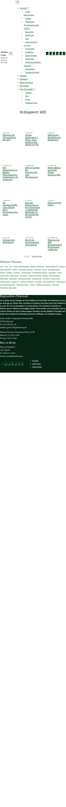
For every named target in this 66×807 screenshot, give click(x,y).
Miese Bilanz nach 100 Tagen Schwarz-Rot (54, 171)
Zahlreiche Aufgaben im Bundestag (54, 137)
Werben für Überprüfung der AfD (9, 137)
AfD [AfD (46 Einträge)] (1, 266)
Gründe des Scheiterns (9, 241)
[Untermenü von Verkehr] (27, 8)
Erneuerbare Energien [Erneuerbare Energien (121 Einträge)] (25, 269)
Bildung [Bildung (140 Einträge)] (33, 266)
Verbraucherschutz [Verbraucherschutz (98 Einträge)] (22, 285)
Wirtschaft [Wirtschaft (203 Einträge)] (55, 285)
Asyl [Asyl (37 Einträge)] (10, 266)
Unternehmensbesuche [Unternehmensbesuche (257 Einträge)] (7, 285)
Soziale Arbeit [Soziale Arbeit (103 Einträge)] (55, 278)
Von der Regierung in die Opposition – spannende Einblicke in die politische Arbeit (32, 210)
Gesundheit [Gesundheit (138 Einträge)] (52, 272)
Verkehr (23, 8)
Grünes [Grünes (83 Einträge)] (59, 272)
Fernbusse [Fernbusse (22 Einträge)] (16, 272)
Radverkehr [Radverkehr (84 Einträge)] (13, 278)
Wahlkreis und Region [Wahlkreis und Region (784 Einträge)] (43, 285)
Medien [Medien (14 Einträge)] (45, 276)
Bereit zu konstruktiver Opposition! (32, 242)
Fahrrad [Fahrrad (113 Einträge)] (2, 272)
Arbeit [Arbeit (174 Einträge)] (6, 266)
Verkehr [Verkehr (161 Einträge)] (32, 285)
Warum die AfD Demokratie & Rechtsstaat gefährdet (55, 245)
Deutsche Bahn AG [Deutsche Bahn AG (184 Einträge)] (51, 266)
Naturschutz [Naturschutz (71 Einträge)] (4, 278)
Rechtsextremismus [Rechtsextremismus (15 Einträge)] (24, 278)
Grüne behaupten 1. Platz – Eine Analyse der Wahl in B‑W (32, 140)
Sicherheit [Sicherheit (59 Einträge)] (46, 278)
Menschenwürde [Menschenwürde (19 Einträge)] (54, 276)
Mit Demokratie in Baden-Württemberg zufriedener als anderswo (10, 173)
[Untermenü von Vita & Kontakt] (34, 89)
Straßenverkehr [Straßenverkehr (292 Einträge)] (5, 282)
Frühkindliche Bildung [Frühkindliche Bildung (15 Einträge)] (39, 272)
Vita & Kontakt (26, 89)
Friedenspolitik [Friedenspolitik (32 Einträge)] (26, 272)
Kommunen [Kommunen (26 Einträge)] (23, 276)
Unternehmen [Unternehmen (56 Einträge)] (60, 282)
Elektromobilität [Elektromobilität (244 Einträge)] (5, 269)
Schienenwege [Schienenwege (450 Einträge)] (37, 278)
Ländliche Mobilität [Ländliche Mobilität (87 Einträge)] (35, 276)
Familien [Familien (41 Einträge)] (9, 272)
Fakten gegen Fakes (54, 204)
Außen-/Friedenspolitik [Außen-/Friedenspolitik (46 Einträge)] (21, 266)
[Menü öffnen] (11, 53)
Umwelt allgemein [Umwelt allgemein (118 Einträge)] (49, 282)
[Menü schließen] (17, 2)
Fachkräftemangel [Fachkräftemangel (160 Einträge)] (54, 269)
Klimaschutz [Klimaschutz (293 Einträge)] (14, 276)
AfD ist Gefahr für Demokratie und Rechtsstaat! (32, 172)
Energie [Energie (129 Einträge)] (14, 269)
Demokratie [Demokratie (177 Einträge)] (40, 266)
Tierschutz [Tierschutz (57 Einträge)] (38, 282)
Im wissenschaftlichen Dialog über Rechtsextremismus (10, 209)
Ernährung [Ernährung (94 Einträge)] (37, 269)
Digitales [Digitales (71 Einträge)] (62, 266)
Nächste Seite (37, 256)
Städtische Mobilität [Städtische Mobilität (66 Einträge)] (27, 282)
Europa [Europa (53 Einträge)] (44, 269)
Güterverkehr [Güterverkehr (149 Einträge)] (4, 276)
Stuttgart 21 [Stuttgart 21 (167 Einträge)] (15, 282)
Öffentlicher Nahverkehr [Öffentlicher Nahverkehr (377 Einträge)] (8, 288)
